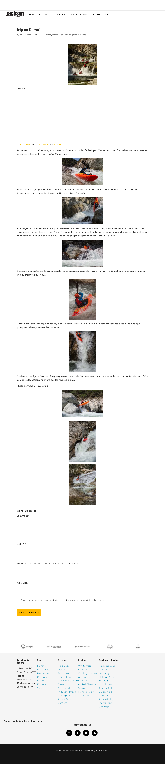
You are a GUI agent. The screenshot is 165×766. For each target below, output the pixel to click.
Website (22, 584)
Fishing (41, 667)
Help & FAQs (106, 678)
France (48, 36)
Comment (23, 517)
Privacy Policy (107, 690)
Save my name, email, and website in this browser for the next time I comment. (64, 602)
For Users (63, 675)
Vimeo (57, 146)
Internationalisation (62, 36)
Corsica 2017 (23, 146)
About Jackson (67, 701)
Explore (41, 686)
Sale (39, 690)
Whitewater (44, 671)
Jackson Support (68, 682)
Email (21, 565)
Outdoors (42, 678)
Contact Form (25, 688)
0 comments (79, 36)
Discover (42, 682)
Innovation (64, 678)
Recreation (43, 675)
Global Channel (87, 686)
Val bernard (43, 146)
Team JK (83, 690)
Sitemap (104, 708)
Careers (62, 704)
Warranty (104, 675)
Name (21, 545)
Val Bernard (25, 36)
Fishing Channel (88, 675)
